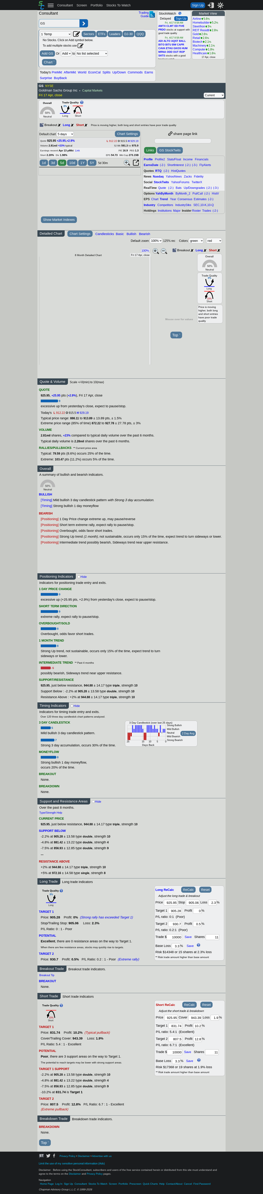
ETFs (101, 34)
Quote (162, 188)
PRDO (162, 30)
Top (176, 335)
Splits (106, 72)
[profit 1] (197, 911)
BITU (168, 45)
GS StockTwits (170, 150)
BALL (182, 41)
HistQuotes (178, 171)
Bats (179, 188)
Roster (196, 211)
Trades (206, 211)
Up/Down (119, 72)
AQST (174, 41)
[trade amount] (174, 937)
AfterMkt (70, 72)
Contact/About (174, 1184)
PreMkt (57, 72)
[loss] (212, 902)
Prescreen (135, 1184)
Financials (201, 159)
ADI (160, 41)
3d (53, 163)
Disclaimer (84, 1156)
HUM (185, 48)
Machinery (199, 45)
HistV (215, 193)
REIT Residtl (201, 30)
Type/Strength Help (50, 813)
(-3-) (194, 165)
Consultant (65, 5)
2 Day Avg (188, 733)
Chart (49, 62)
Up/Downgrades (194, 188)
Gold (196, 34)
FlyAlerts (205, 165)
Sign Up (198, 5)
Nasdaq (158, 176)
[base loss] (176, 946)
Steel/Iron (199, 26)
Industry (149, 205)
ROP (182, 52)
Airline (197, 19)
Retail (196, 38)
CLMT (170, 26)
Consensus (185, 199)
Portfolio (97, 5)
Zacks (188, 176)
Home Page (47, 1184)
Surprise (46, 78)
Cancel (188, 1184)
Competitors (165, 205)
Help (162, 1184)
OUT (176, 52)
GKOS (177, 48)
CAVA (161, 48)
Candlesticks (104, 234)
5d (62, 163)
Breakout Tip (46, 975)
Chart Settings (127, 134)
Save (188, 937)
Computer (199, 49)
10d (72, 163)
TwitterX (197, 182)
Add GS (47, 53)
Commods (135, 72)
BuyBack (60, 78)
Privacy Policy (67, 1156)
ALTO (166, 41)
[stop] (192, 902)
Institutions (165, 211)
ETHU (169, 48)
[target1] (175, 911)
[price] (170, 902)
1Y (82, 163)
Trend (164, 199)
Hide (84, 577)
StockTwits (161, 182)
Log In (58, 1184)
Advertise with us (102, 1156)
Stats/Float (174, 159)
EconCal (94, 72)
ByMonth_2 (183, 193)
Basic (120, 234)
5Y (92, 163)
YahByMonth (164, 193)
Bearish (144, 234)
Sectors (88, 34)
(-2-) (162, 165)
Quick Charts (150, 1184)
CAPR (180, 45)
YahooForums (180, 182)
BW (174, 45)
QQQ (140, 34)
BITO (161, 45)
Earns (148, 72)
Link (77, 150)
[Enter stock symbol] (59, 23)
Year (173, 199)
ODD (169, 52)
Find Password (202, 1184)
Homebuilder (201, 22)
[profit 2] (197, 924)
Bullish (131, 234)
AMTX (162, 26)
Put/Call (198, 193)
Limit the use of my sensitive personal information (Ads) (72, 1163)
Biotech (198, 42)
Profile (148, 159)
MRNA (162, 52)
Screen (82, 5)
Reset (205, 890)
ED (176, 26)
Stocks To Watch (118, 5)
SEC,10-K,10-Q (203, 205)
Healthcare (200, 53)
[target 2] (175, 924)
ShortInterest (175, 165)
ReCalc (188, 890)
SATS (161, 56)
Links (150, 150)
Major (176, 211)
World (82, 72)
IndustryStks (183, 205)
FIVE (181, 26)
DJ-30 (128, 34)
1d (44, 163)
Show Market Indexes (59, 220)
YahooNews (174, 176)
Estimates (200, 199)
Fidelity (198, 176)
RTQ (158, 171)
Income (188, 159)
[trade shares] (212, 937)
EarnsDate (151, 165)
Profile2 (160, 159)
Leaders (114, 34)
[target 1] (175, 1026)
